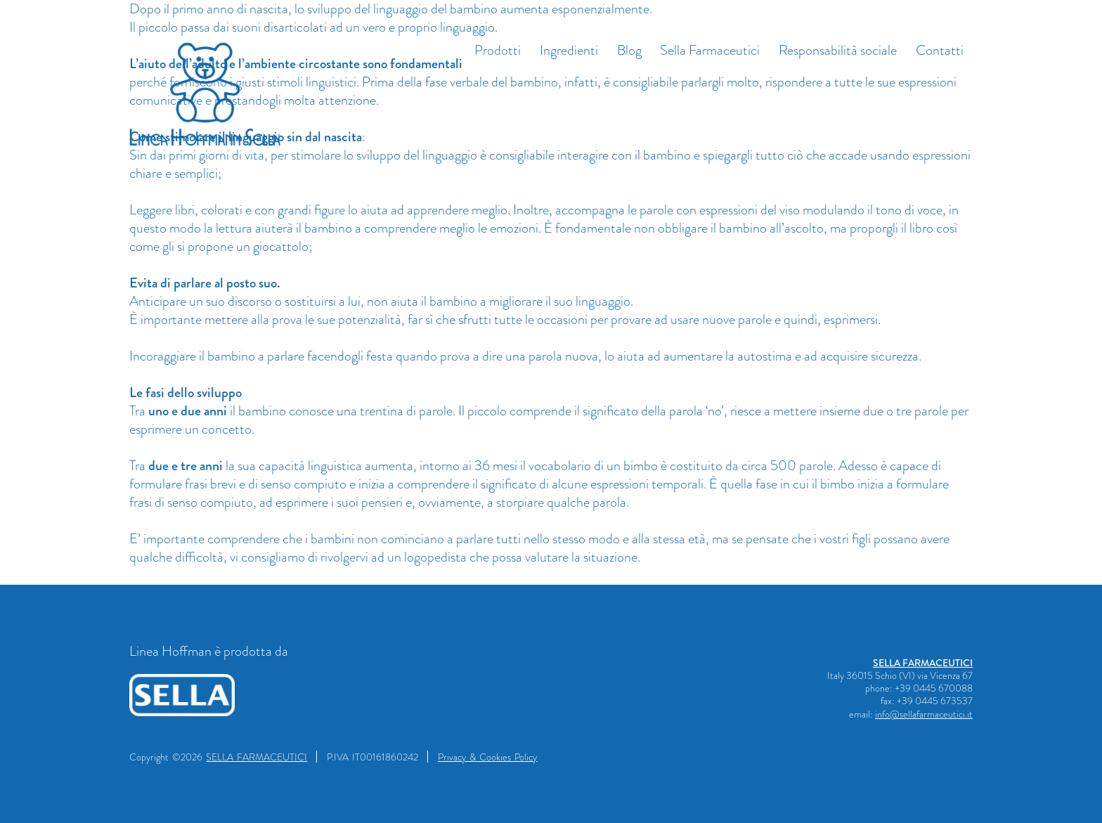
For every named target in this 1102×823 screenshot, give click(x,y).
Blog (629, 50)
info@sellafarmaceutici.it (924, 714)
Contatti (940, 50)
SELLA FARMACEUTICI (923, 663)
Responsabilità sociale (838, 50)
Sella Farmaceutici (710, 50)
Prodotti (497, 50)
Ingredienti (569, 50)
